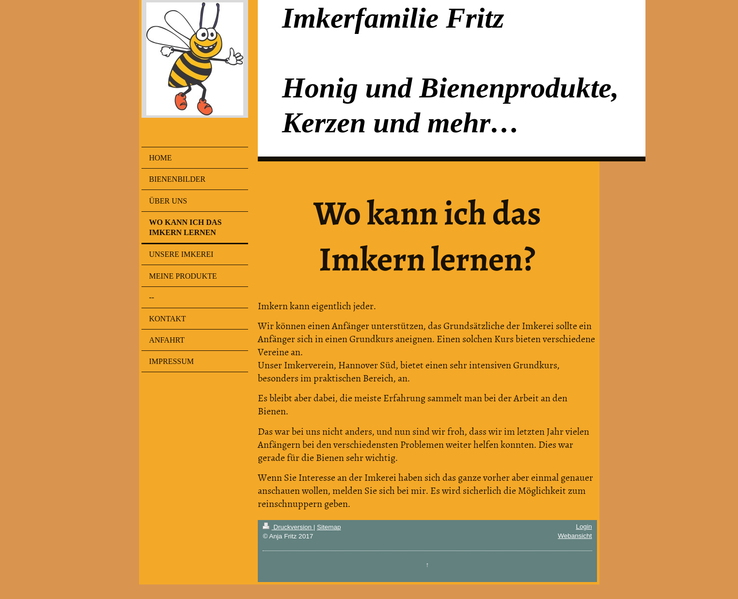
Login (584, 526)
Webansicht (575, 535)
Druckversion (288, 527)
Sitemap (329, 527)
